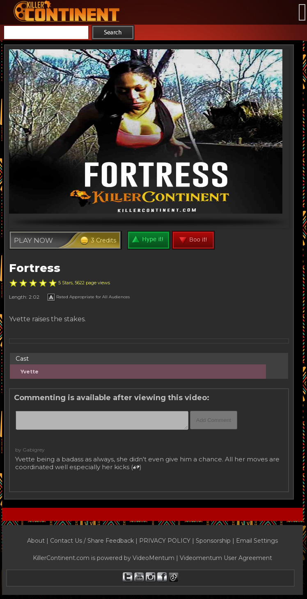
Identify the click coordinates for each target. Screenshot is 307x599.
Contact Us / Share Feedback (92, 540)
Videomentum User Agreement (226, 558)
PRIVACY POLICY (164, 540)
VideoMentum (153, 558)
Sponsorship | (216, 540)
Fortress (34, 268)
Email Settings (257, 540)
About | (38, 540)
